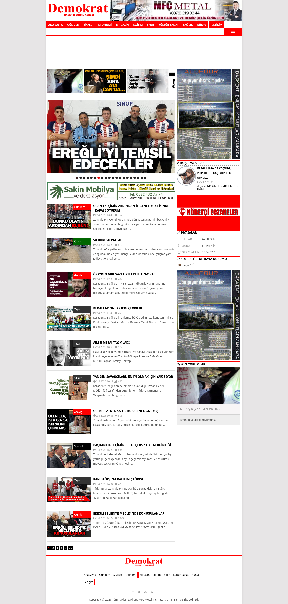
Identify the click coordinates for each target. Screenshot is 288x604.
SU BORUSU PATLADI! (109, 240)
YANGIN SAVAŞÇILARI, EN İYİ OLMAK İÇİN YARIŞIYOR (133, 377)
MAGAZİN (122, 24)
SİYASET (89, 24)
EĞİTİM (138, 24)
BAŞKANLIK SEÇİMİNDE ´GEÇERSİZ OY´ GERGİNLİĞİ (132, 445)
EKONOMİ (105, 24)
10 (109, 178)
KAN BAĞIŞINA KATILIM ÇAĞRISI (118, 479)
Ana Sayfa (90, 574)
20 (145, 178)
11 (113, 178)
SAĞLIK (188, 24)
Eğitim (157, 574)
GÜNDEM (73, 24)
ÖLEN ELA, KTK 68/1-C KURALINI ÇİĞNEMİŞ (126, 411)
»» (70, 548)
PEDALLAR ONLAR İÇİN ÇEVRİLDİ (117, 308)
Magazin (145, 574)
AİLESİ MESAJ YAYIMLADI (111, 342)
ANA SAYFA (55, 24)
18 (138, 178)
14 (124, 178)
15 (127, 178)
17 (134, 178)
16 (131, 178)
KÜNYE (201, 24)
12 (116, 178)
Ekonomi (130, 574)
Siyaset (117, 574)
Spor (167, 574)
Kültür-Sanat (181, 574)
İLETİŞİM (216, 24)
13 (120, 178)
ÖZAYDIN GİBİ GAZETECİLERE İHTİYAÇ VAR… (126, 274)
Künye (196, 574)
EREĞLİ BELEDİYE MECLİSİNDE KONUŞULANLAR (129, 513)
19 (142, 178)
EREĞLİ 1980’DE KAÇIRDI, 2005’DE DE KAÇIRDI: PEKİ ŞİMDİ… (214, 173)
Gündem (104, 574)
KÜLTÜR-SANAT (168, 24)
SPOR (150, 24)
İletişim (89, 582)
